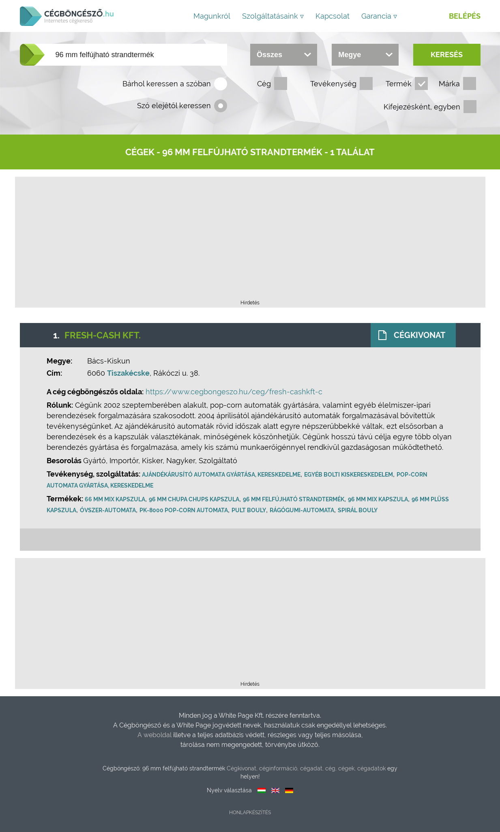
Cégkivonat (419, 335)
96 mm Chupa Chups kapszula (195, 499)
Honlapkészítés (250, 812)
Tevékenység (333, 83)
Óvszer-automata (109, 510)
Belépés (465, 16)
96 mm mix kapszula (379, 499)
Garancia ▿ (379, 16)
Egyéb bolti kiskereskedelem (349, 474)
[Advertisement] (250, 240)
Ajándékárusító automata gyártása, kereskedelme (222, 474)
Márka (449, 83)
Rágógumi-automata (302, 510)
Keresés (447, 54)
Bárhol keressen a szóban (166, 83)
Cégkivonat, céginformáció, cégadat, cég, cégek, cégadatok (306, 768)
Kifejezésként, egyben (422, 107)
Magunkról (211, 16)
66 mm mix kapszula (116, 499)
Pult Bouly (249, 510)
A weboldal (155, 735)
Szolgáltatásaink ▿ (273, 16)
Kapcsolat (332, 16)
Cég (264, 83)
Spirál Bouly (358, 510)
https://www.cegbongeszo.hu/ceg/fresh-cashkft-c (234, 391)
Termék (399, 83)
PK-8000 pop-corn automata (184, 510)
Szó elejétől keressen (174, 105)
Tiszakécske (129, 373)
